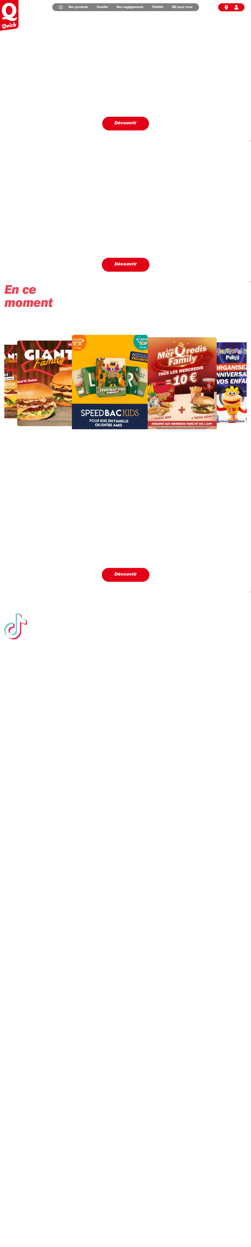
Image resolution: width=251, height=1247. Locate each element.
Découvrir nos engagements (34, 881)
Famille (102, 7)
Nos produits (78, 7)
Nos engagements (129, 7)
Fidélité (157, 7)
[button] (61, 7)
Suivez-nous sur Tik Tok (125, 802)
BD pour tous (182, 7)
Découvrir (125, 123)
